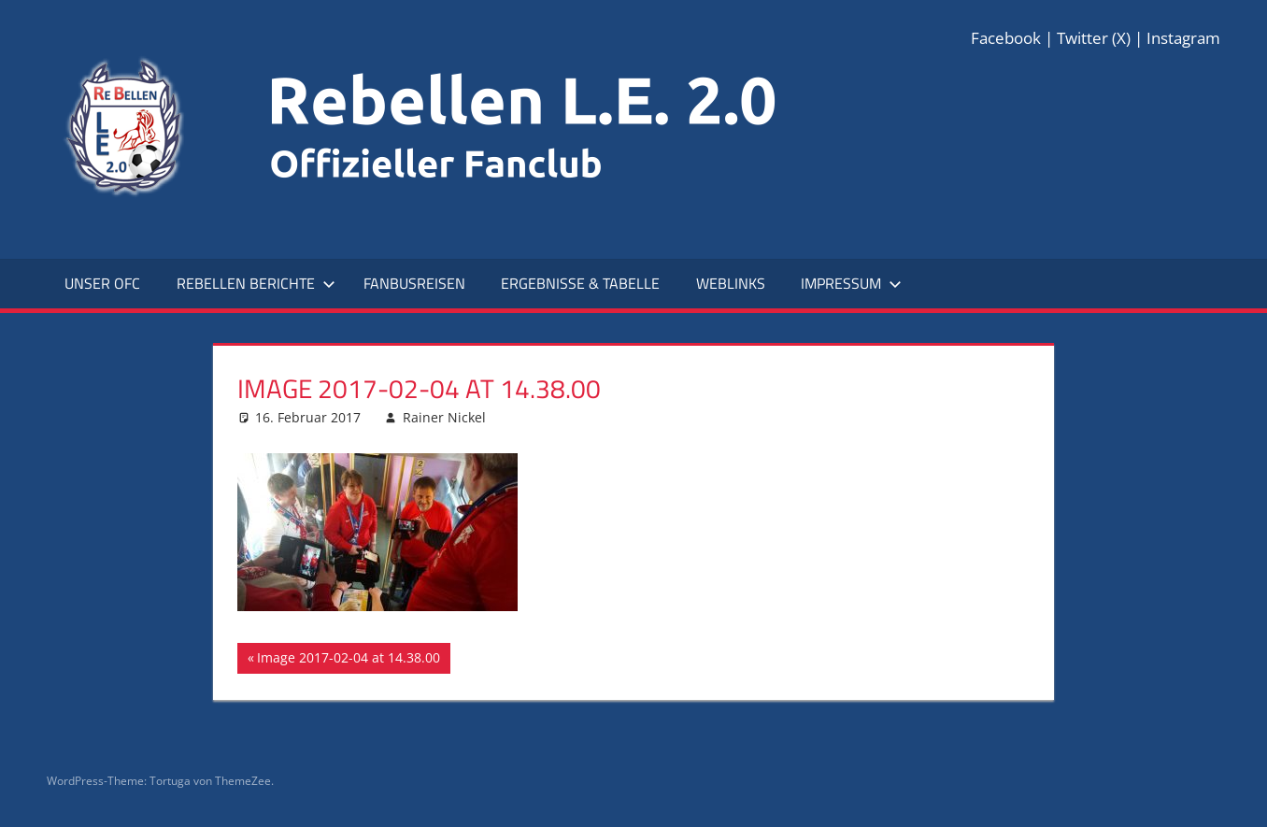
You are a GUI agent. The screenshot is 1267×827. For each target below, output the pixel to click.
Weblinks (730, 283)
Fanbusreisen (414, 283)
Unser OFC (102, 283)
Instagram (1183, 38)
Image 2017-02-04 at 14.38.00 (348, 660)
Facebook (1006, 38)
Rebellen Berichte (256, 283)
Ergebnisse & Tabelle (580, 283)
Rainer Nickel (444, 417)
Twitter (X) (1094, 38)
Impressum (851, 283)
